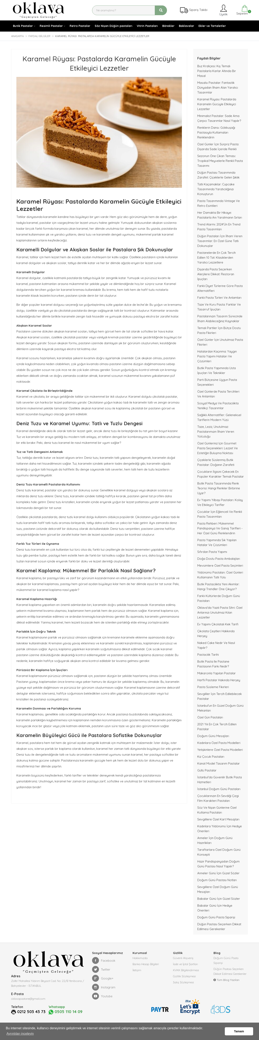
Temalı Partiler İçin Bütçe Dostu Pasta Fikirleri (219, 330)
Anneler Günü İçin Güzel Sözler (218, 873)
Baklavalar (186, 26)
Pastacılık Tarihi (208, 655)
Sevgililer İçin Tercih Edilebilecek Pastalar (219, 696)
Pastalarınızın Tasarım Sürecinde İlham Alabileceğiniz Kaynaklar (219, 318)
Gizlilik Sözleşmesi (184, 976)
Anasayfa (17, 36)
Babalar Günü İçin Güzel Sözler (218, 899)
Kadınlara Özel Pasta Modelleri (218, 743)
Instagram (103, 987)
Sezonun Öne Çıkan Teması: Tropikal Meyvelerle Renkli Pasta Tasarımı (220, 161)
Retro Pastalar (80, 26)
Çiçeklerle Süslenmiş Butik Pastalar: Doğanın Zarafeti (215, 462)
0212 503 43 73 (31, 1011)
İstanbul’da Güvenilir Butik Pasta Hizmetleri (219, 779)
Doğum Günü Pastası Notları (217, 880)
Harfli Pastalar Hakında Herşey (218, 680)
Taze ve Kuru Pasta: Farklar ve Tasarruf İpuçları (219, 307)
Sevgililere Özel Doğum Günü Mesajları (217, 889)
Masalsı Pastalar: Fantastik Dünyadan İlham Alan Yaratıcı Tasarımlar (217, 87)
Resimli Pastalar (51, 26)
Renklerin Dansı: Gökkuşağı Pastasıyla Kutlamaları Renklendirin (216, 132)
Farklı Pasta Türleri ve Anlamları (219, 298)
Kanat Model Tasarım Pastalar (218, 763)
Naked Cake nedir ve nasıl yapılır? (216, 645)
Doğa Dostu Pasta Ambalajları (218, 559)
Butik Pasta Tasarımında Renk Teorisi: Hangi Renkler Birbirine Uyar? (218, 488)
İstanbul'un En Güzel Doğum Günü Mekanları (220, 708)
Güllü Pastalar (207, 770)
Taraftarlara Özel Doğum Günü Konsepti (219, 852)
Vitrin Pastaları (147, 26)
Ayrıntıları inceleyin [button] (20, 1033)
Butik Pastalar (23, 26)
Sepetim (242, 10)
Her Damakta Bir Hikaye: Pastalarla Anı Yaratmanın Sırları (219, 215)
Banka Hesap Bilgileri (146, 964)
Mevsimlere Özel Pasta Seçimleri (220, 565)
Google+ (103, 978)
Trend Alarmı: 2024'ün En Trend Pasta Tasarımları (218, 226)
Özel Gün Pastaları (210, 717)
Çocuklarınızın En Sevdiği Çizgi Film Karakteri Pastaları (218, 798)
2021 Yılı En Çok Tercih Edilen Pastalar (217, 726)
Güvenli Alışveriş (183, 958)
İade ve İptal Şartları (185, 964)
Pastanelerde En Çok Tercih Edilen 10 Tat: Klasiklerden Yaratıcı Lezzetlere (216, 257)
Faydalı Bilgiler (39, 36)
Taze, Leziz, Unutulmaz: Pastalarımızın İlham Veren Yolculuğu (215, 431)
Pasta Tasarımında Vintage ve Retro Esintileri (218, 203)
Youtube (102, 996)
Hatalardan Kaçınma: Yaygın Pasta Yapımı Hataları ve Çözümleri (217, 356)
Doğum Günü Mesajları (213, 736)
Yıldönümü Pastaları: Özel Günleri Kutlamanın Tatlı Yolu (220, 574)
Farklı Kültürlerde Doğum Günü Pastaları (218, 598)
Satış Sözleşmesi (183, 982)
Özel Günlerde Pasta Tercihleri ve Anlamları (218, 394)
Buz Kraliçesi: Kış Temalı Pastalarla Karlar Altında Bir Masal (216, 71)
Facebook (103, 960)
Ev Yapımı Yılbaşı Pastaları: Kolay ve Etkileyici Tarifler (220, 502)
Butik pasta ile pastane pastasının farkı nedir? (213, 664)
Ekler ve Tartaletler (212, 26)
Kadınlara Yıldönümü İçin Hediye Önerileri (219, 828)
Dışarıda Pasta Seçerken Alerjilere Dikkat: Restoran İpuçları (215, 274)
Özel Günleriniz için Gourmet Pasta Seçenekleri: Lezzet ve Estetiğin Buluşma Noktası (217, 448)
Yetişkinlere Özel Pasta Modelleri (220, 750)
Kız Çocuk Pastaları (210, 756)
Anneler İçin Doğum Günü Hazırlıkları (214, 840)
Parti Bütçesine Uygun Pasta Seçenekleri (217, 382)
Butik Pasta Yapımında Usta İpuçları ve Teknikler (216, 370)
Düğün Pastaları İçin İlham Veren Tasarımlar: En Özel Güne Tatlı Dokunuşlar (219, 241)
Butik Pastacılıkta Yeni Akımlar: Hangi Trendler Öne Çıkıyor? (218, 586)
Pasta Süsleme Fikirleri (213, 687)
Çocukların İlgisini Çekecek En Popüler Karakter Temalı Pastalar (220, 474)
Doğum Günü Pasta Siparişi (216, 917)
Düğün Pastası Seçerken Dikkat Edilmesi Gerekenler (219, 926)
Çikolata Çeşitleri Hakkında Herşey (216, 633)
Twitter (101, 969)
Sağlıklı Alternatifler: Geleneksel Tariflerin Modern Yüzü (219, 417)
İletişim (137, 970)
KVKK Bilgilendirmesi (186, 970)
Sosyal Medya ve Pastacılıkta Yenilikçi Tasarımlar (218, 405)
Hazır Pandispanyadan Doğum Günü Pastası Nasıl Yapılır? (218, 863)
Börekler (168, 26)
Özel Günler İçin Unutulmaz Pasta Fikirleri (220, 342)
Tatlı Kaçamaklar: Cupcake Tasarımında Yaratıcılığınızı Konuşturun (216, 189)
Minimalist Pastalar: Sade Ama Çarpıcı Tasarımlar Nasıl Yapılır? (219, 118)
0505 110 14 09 (65, 1012)
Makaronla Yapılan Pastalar (216, 673)
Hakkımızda (140, 958)
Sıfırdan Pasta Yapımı (212, 552)
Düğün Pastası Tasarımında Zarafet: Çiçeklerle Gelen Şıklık (218, 175)
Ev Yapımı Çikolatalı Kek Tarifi (217, 624)
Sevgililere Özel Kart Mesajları (218, 819)
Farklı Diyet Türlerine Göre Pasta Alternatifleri (220, 288)
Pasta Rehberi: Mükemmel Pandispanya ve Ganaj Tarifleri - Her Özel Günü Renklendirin (220, 528)
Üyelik (223, 10)
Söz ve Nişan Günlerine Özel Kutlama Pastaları (217, 810)
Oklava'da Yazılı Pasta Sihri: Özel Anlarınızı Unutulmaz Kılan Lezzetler (219, 612)
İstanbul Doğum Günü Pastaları (218, 789)
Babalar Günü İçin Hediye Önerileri (214, 908)
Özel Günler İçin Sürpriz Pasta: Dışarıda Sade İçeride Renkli (218, 146)
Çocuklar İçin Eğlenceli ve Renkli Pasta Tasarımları (219, 514)
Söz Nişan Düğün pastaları (113, 26)
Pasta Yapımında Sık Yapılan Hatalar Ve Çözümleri (217, 542)
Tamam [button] (239, 1031)
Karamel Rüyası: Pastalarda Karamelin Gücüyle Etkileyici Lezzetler (216, 104)
